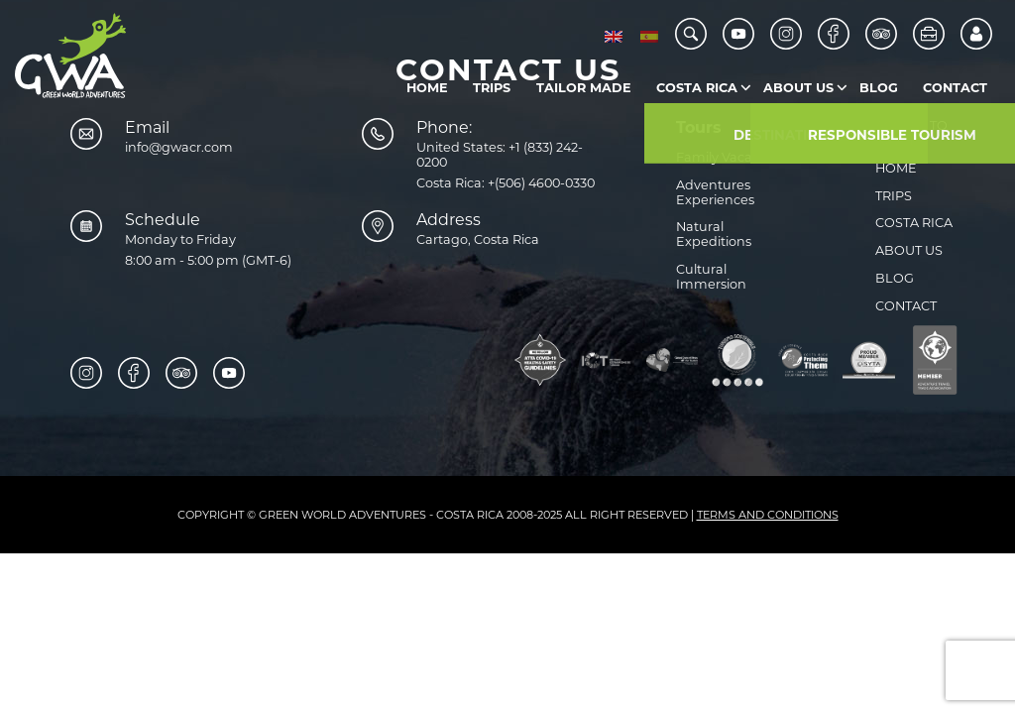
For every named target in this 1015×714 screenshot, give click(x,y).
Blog (878, 87)
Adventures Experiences (715, 192)
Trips (491, 87)
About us (798, 87)
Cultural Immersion (711, 277)
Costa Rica (696, 87)
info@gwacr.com (179, 147)
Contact (955, 87)
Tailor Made (583, 87)
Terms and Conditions (768, 515)
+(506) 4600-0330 (541, 183)
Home (427, 87)
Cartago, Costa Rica (477, 239)
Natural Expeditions (713, 234)
